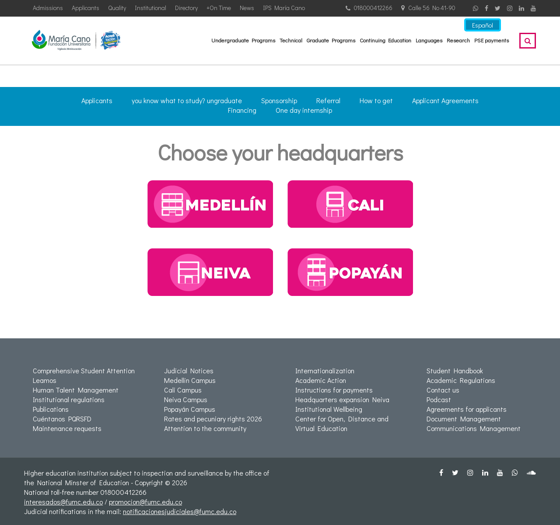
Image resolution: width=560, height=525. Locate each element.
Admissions (48, 7)
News (247, 7)
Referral (328, 100)
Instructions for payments (334, 389)
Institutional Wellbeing (328, 409)
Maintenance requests (67, 428)
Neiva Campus (185, 399)
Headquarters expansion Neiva (342, 399)
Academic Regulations (461, 380)
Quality (117, 7)
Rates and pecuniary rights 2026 (213, 418)
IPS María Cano (284, 7)
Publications (51, 409)
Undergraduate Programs (243, 40)
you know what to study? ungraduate (187, 100)
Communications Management (474, 428)
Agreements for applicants (467, 409)
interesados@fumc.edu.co (63, 501)
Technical (291, 40)
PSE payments (491, 40)
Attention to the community (205, 428)
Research (458, 40)
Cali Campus (183, 389)
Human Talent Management (76, 389)
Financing (242, 110)
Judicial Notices (189, 370)
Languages (429, 40)
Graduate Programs (331, 40)
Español (482, 25)
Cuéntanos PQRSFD (62, 418)
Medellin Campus (190, 380)
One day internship (304, 110)
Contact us (443, 389)
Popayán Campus (189, 409)
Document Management (464, 418)
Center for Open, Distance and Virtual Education (341, 423)
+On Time (218, 7)
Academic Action (320, 380)
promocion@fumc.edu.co (145, 501)
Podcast (439, 399)
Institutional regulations (69, 399)
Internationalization (324, 370)
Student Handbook (455, 370)
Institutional (150, 7)
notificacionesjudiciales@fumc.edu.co (179, 511)
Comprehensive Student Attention (84, 370)
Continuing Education (385, 40)
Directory (186, 7)
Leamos (44, 380)
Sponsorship (279, 100)
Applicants (85, 7)
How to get (376, 100)
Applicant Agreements (445, 100)
